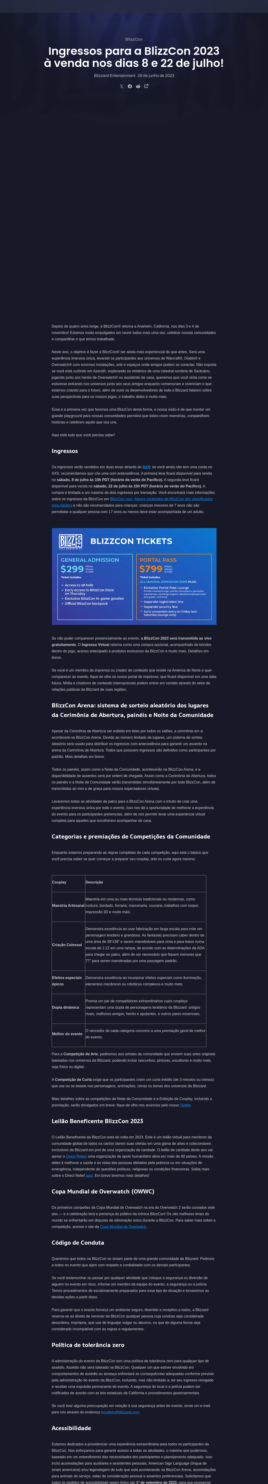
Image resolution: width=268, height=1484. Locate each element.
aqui (89, 960)
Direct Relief (76, 941)
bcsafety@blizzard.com (120, 1197)
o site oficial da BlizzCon (123, 1318)
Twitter (185, 890)
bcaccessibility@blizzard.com (177, 1274)
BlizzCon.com (121, 284)
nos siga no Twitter (163, 1318)
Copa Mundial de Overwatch (123, 1011)
